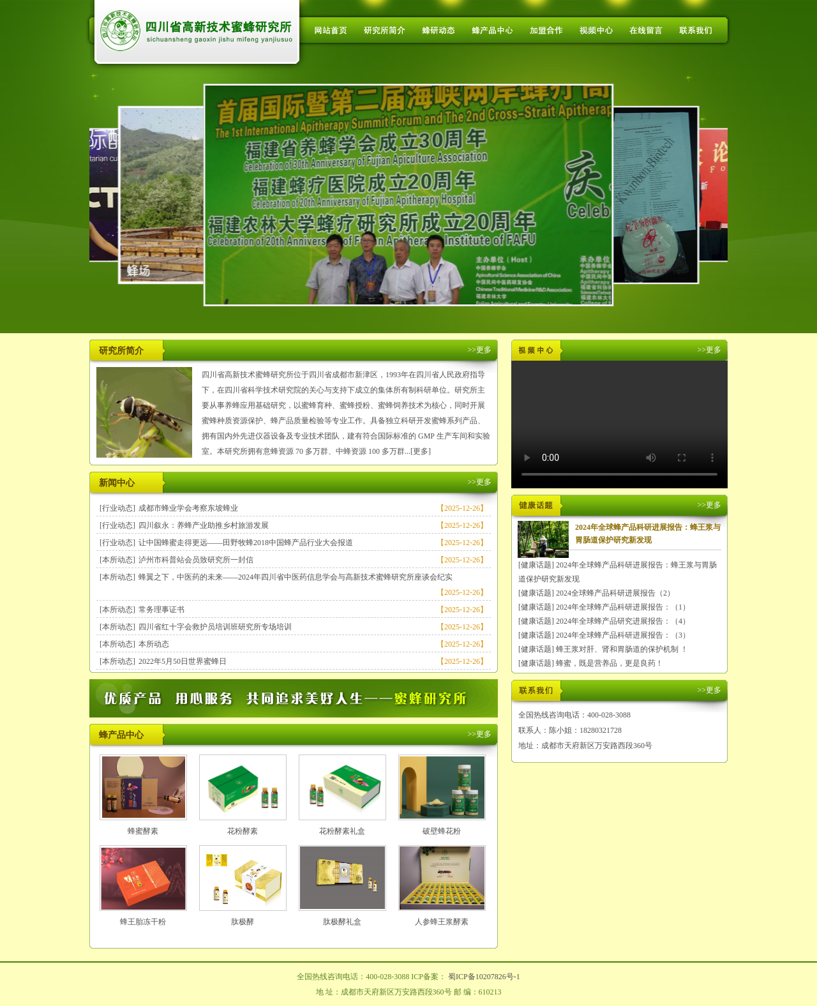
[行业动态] (117, 508)
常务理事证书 (161, 609)
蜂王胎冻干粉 (143, 921)
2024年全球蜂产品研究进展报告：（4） (623, 621)
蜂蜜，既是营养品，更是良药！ (609, 663)
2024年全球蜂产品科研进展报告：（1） (623, 607)
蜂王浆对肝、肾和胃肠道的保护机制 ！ (622, 649)
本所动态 (154, 644)
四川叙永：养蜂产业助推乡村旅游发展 (204, 525)
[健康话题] (536, 564)
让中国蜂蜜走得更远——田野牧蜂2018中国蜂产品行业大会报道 (246, 542)
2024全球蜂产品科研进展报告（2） (615, 593)
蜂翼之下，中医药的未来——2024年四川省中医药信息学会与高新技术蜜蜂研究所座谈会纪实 (296, 577)
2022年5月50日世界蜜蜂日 (183, 661)
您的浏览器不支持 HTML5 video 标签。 (619, 424)
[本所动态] (117, 559)
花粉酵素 (242, 831)
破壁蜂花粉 (442, 831)
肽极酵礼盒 (342, 921)
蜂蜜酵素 (143, 831)
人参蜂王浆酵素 (441, 921)
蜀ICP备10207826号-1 (484, 976)
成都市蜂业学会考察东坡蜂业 (188, 508)
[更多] (420, 451)
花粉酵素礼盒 (342, 831)
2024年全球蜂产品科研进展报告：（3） (623, 635)
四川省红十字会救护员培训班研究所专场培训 (215, 626)
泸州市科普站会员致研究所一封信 (196, 559)
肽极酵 (242, 921)
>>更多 (479, 349)
